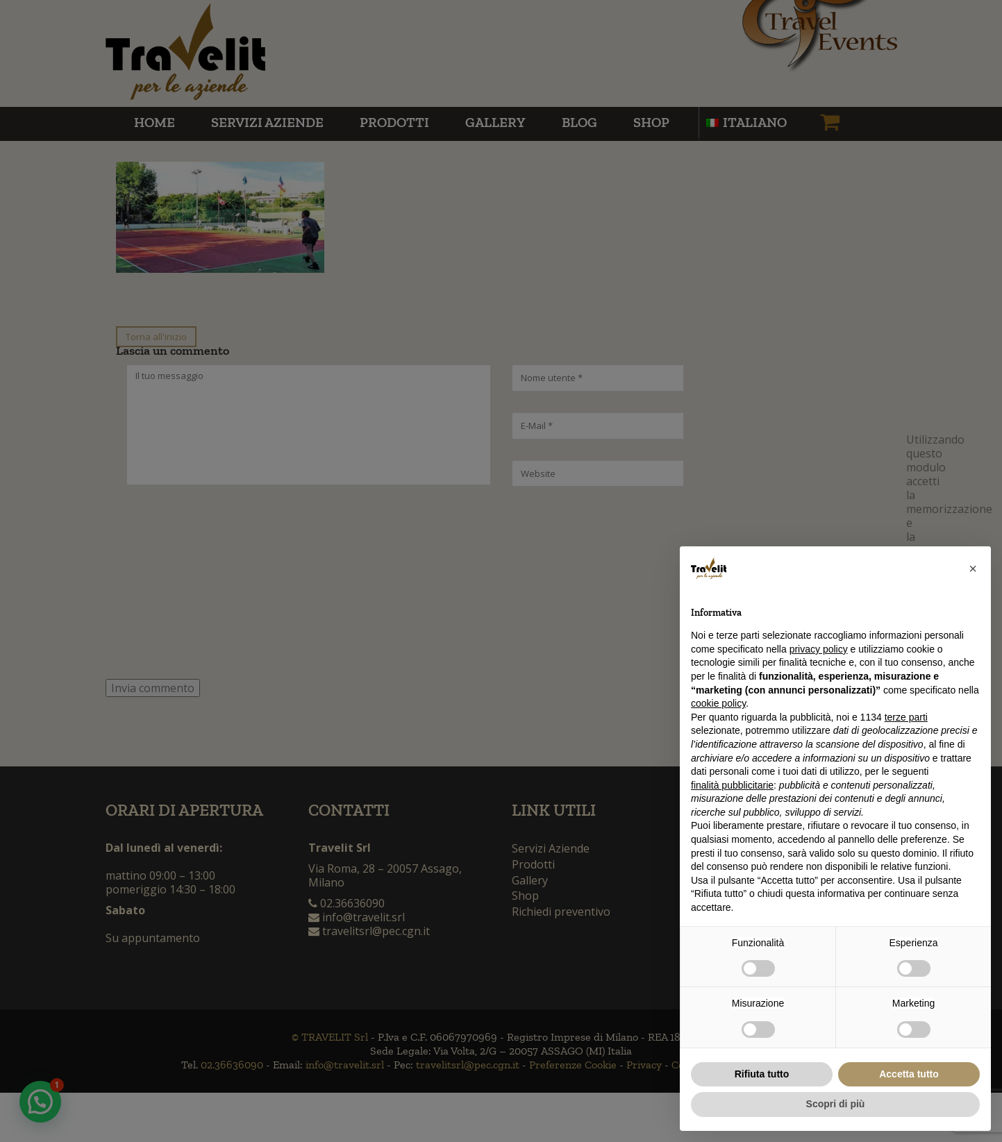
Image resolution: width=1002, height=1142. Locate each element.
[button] (973, 568)
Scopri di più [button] (835, 1103)
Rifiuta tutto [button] (762, 1074)
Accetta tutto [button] (909, 1074)
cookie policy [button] (718, 703)
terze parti (906, 717)
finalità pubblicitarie (732, 785)
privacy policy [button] (819, 649)
